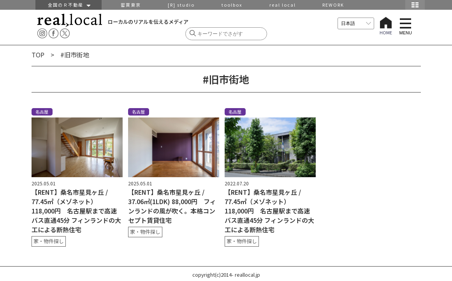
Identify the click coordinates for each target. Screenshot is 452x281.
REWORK (333, 5)
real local (282, 5)
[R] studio (181, 5)
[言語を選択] (356, 23)
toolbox (232, 5)
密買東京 (131, 5)
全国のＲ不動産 (68, 5)
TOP (38, 54)
